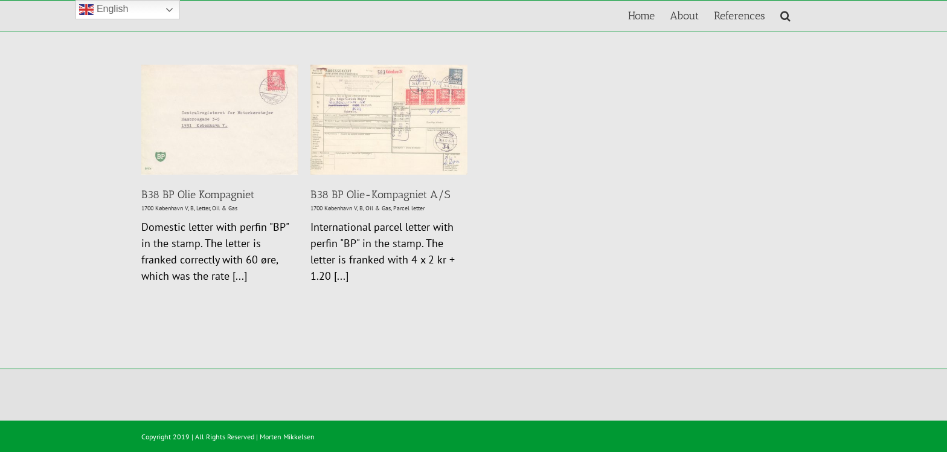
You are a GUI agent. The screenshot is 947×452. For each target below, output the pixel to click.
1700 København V (164, 208)
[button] (785, 16)
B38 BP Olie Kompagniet (197, 194)
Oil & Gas (224, 208)
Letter (203, 208)
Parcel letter (409, 208)
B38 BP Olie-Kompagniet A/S (380, 194)
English (103, 9)
